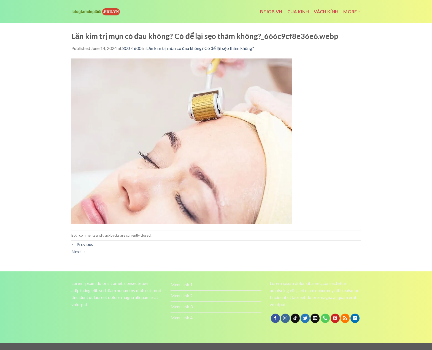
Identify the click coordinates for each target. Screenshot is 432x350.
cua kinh (298, 11)
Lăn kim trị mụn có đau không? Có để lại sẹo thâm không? (200, 48)
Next (78, 251)
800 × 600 (131, 48)
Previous (82, 244)
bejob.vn (271, 11)
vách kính (326, 11)
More (352, 11)
